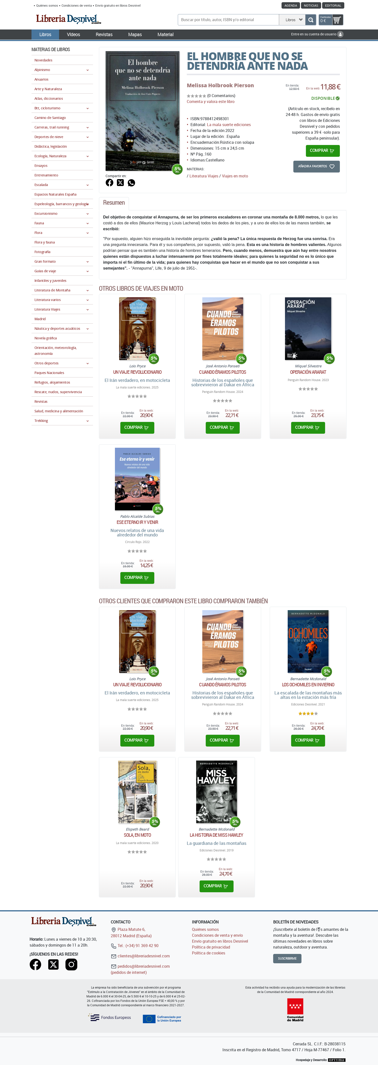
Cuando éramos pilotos (222, 372)
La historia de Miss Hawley (216, 835)
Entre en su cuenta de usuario (317, 34)
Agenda (290, 5)
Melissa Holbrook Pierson (220, 85)
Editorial (333, 5)
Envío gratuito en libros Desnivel (118, 5)
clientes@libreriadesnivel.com (140, 956)
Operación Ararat (308, 372)
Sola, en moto (137, 835)
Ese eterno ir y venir (137, 522)
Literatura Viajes (203, 176)
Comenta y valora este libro (211, 101)
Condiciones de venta (77, 5)
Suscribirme (287, 958)
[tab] (114, 203)
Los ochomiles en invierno (308, 684)
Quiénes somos (47, 5)
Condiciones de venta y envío (217, 935)
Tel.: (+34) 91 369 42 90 (134, 945)
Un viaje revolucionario (137, 372)
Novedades (43, 60)
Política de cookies (208, 953)
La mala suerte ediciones (229, 124)
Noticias (311, 5)
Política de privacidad (211, 947)
